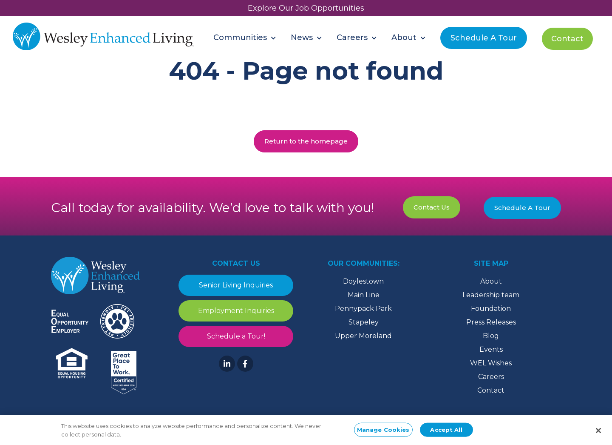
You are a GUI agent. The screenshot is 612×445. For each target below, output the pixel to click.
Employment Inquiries (236, 311)
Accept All (446, 431)
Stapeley (363, 322)
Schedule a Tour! (236, 336)
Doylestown (363, 281)
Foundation (491, 308)
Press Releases (491, 322)
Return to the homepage (306, 141)
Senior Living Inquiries (236, 285)
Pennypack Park (363, 308)
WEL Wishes (491, 363)
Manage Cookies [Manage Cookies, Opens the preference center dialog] (383, 431)
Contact (490, 390)
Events (491, 349)
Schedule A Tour (522, 208)
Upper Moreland (363, 336)
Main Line (364, 295)
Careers (491, 377)
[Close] (598, 432)
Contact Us (432, 207)
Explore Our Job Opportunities (306, 8)
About (491, 281)
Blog (491, 336)
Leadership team (490, 295)
